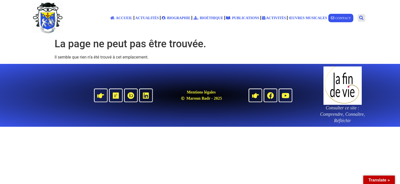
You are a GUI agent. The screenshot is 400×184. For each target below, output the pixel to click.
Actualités (147, 18)
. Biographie (176, 18)
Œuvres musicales (308, 18)
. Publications (242, 18)
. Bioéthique (208, 18)
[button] (361, 18)
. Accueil (121, 18)
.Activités (274, 18)
